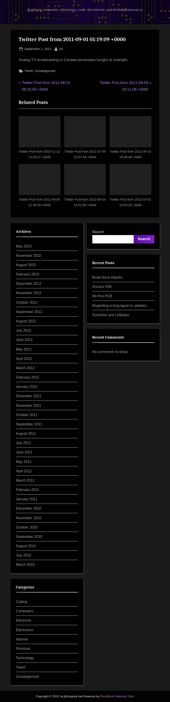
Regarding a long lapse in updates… (121, 305)
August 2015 (26, 265)
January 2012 (27, 387)
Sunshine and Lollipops (110, 315)
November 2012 (28, 293)
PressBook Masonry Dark (117, 696)
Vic (61, 48)
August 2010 (26, 546)
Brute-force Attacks (107, 277)
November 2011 (28, 405)
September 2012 (29, 312)
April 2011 (24, 471)
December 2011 (28, 396)
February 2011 (27, 490)
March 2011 (25, 480)
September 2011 (29, 424)
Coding (21, 602)
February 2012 (27, 377)
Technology (25, 658)
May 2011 (24, 462)
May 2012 (24, 349)
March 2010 (25, 564)
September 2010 (29, 536)
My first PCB (102, 296)
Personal (23, 648)
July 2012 (23, 330)
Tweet (28, 71)
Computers (24, 611)
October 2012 (27, 302)
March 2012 (25, 368)
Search (98, 232)
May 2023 (24, 246)
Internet (22, 639)
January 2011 (27, 499)
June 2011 (24, 452)
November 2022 (28, 255)
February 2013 (27, 274)
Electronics (24, 630)
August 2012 (26, 321)
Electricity (23, 620)
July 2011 (23, 443)
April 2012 (24, 359)
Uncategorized (45, 71)
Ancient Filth (102, 287)
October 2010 (27, 527)
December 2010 (28, 508)
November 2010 (28, 518)
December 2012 (28, 283)
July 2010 (23, 555)
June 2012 (24, 340)
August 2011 (26, 433)
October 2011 (27, 415)
